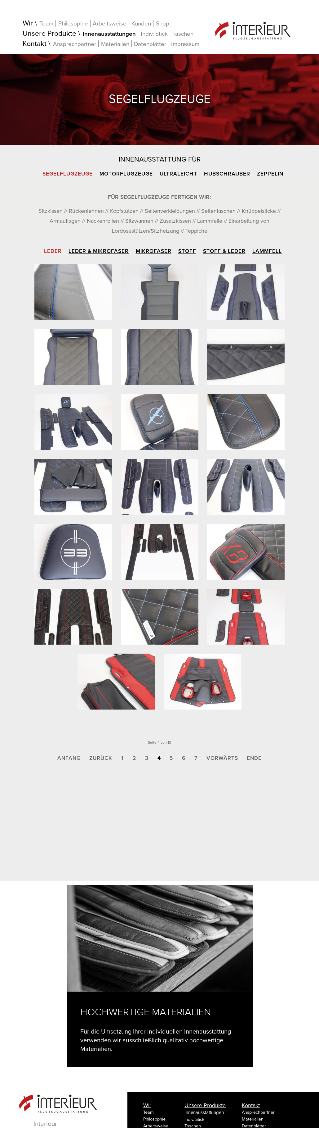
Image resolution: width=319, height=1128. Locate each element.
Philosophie (73, 23)
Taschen (182, 33)
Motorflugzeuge (126, 174)
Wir (28, 23)
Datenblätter (150, 44)
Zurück (100, 758)
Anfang (69, 758)
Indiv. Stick (154, 33)
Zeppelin (270, 174)
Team (46, 23)
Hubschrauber (227, 174)
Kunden (141, 23)
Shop (162, 23)
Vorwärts (222, 758)
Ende (254, 758)
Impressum (185, 44)
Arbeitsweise (109, 23)
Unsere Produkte (49, 33)
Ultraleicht (178, 174)
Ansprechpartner (74, 44)
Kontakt (35, 44)
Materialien (115, 44)
